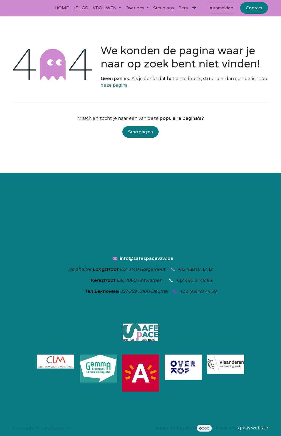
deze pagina (114, 85)
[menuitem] (61, 7)
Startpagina (140, 132)
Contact (254, 8)
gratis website (253, 428)
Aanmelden (221, 8)
